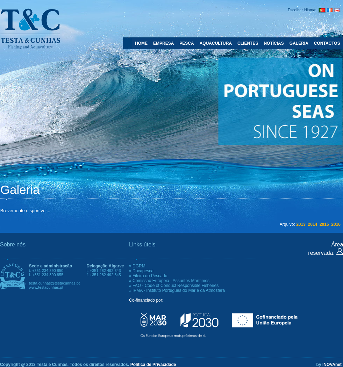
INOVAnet (332, 364)
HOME (141, 43)
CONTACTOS (327, 43)
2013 (301, 224)
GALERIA (299, 43)
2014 (312, 224)
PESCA (186, 43)
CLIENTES (247, 43)
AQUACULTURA (216, 43)
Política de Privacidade (153, 364)
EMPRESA (163, 43)
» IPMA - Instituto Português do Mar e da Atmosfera (177, 290)
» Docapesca (141, 270)
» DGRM (137, 266)
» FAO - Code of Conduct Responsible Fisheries (174, 285)
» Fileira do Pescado (148, 275)
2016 (336, 224)
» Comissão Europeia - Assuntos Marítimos (169, 280)
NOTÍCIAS (274, 43)
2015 (324, 224)
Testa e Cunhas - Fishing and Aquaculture (30, 28)
